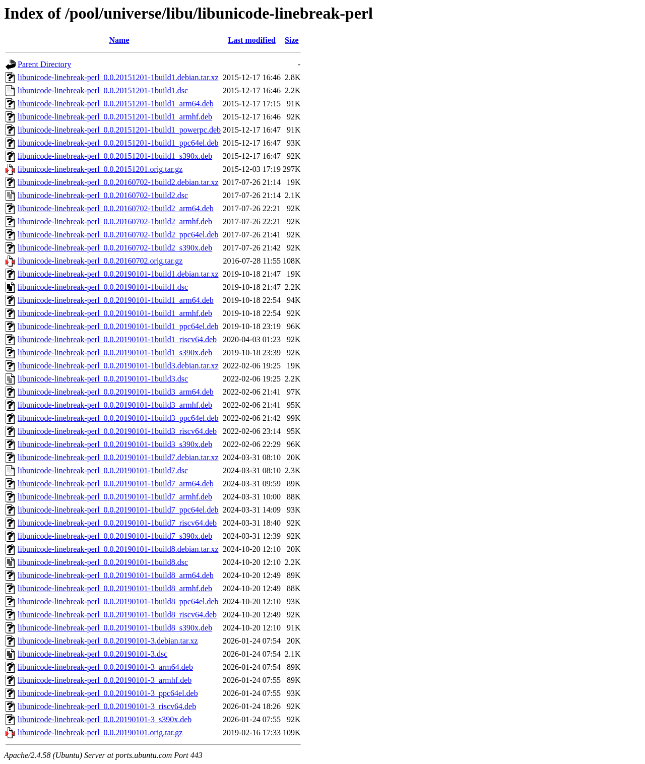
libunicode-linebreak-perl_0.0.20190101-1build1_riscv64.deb (117, 339)
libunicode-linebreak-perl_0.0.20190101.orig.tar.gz (100, 732)
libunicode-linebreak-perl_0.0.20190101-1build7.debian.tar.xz (118, 457)
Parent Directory (44, 64)
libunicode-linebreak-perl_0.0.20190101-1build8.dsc (103, 562)
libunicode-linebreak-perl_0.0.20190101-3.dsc (92, 654)
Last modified (252, 40)
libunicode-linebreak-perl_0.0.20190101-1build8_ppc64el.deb (118, 601)
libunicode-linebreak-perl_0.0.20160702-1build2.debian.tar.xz (118, 182)
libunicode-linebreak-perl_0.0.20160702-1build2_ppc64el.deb (118, 234)
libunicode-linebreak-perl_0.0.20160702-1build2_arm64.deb (116, 208)
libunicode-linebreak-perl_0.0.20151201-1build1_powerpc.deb (119, 129)
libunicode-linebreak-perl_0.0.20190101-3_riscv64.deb (107, 706)
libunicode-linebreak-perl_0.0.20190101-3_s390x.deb (104, 719)
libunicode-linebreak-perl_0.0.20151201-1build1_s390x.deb (115, 156)
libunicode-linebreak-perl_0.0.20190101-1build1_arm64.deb (116, 300)
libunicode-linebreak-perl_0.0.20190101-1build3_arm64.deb (116, 392)
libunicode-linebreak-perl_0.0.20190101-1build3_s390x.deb (115, 444)
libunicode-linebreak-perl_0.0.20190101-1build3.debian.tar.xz (118, 365)
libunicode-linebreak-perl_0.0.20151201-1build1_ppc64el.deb (118, 143)
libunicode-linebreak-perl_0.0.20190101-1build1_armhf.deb (115, 313)
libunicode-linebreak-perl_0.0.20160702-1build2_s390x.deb (115, 247)
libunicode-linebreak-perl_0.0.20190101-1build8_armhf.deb (115, 588)
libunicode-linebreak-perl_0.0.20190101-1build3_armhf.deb (115, 405)
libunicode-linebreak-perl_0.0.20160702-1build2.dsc (103, 195)
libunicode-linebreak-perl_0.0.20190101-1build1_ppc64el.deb (118, 326)
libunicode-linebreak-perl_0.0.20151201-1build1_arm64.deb (116, 103)
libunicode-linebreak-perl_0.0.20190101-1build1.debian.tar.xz (118, 274)
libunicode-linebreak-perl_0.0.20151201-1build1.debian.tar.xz (118, 77)
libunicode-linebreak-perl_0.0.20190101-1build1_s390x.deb (115, 352)
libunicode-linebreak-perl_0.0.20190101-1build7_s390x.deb (115, 536)
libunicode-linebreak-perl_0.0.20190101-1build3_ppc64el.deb (118, 418)
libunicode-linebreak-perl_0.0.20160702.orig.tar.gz (100, 261)
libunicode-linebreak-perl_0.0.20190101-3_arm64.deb (105, 667)
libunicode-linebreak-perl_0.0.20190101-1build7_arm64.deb (116, 483)
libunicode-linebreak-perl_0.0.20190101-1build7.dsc (103, 470)
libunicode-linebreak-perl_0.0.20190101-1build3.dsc (103, 378)
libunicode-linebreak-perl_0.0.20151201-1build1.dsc (103, 90)
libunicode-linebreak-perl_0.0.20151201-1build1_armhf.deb (115, 116)
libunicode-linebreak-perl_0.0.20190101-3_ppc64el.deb (108, 693)
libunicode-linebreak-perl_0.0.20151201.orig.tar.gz (100, 169)
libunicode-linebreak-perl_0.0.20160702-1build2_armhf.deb (115, 221)
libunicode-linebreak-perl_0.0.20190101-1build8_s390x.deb (115, 627)
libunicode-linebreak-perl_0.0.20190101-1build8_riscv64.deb (117, 614)
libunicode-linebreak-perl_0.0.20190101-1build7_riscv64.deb (117, 523)
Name (119, 40)
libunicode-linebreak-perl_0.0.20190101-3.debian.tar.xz (108, 640)
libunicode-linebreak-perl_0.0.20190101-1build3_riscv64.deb (117, 431)
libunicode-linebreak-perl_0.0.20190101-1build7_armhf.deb (115, 496)
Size (292, 40)
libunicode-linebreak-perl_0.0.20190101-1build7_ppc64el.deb (118, 509)
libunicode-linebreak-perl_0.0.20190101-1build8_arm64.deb (116, 575)
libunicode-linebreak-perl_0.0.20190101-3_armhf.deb (104, 680)
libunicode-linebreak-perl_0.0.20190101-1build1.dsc (103, 287)
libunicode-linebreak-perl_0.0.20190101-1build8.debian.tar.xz (118, 549)
